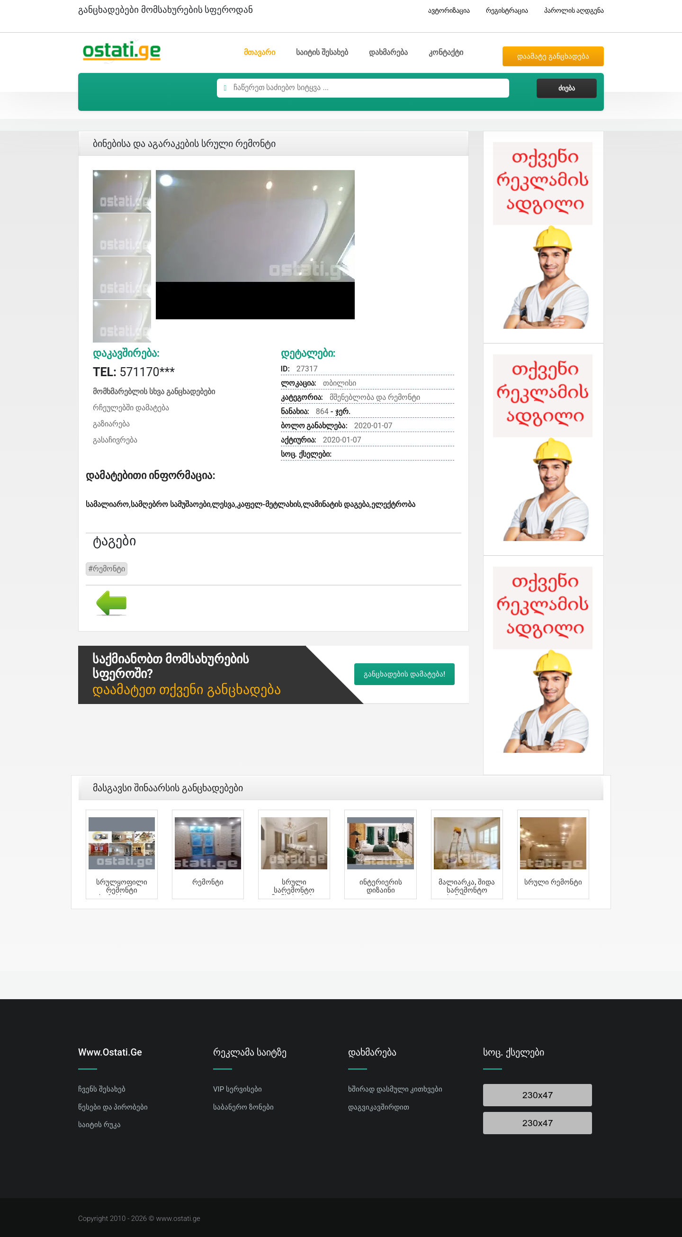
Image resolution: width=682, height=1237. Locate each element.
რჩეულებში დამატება (131, 407)
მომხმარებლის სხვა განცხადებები (154, 391)
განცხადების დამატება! (404, 674)
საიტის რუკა (99, 1124)
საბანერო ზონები (243, 1107)
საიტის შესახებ (322, 52)
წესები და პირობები (113, 1107)
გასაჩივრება (115, 439)
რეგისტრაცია (503, 11)
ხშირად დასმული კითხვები (395, 1089)
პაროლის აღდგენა (570, 11)
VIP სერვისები (237, 1089)
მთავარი (259, 52)
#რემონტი (106, 568)
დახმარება (388, 52)
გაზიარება (111, 423)
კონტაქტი (446, 52)
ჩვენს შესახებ (102, 1089)
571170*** (134, 372)
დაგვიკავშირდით (378, 1107)
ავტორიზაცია (445, 11)
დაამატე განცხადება (553, 56)
